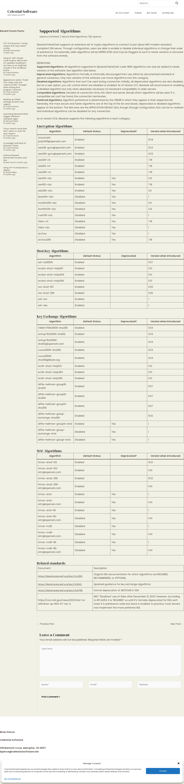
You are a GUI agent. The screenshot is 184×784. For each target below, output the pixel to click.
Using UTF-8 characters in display (15, 168)
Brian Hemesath (12, 50)
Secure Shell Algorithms (78, 36)
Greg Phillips (11, 172)
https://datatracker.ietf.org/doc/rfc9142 (61, 584)
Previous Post (46, 624)
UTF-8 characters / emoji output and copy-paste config (15, 46)
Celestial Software (22, 11)
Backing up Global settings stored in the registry (13, 102)
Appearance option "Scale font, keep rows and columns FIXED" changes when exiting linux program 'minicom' (15, 85)
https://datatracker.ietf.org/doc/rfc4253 (61, 576)
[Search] (177, 3)
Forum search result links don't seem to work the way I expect (15, 131)
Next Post (177, 624)
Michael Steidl (11, 121)
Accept (163, 770)
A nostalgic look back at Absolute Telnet (14, 144)
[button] (178, 763)
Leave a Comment (51, 36)
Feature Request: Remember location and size (15, 158)
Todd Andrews (12, 72)
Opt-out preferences (12, 779)
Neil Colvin (10, 162)
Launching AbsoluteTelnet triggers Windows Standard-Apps (15, 116)
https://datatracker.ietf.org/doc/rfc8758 (61, 590)
